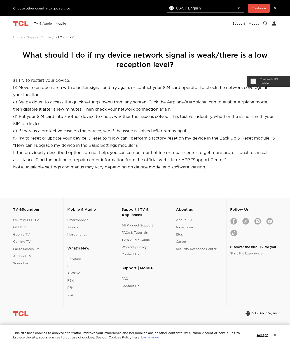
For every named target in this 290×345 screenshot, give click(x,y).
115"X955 (74, 259)
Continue (259, 8)
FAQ (125, 279)
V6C (70, 295)
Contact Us (130, 254)
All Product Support (137, 225)
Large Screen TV (26, 249)
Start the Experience (246, 253)
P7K (70, 288)
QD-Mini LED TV (26, 220)
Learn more (150, 337)
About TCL (184, 220)
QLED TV (20, 227)
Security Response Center (196, 249)
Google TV (21, 234)
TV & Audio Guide (136, 240)
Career (181, 242)
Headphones (77, 234)
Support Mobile (39, 37)
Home (17, 37)
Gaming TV (22, 242)
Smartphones (77, 220)
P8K (70, 280)
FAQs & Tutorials (135, 233)
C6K (70, 266)
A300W (73, 273)
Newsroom (184, 227)
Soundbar (20, 263)
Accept (262, 335)
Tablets (72, 227)
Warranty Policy (134, 247)
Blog (179, 234)
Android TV (22, 256)
